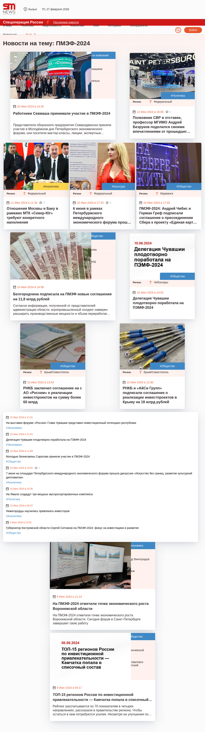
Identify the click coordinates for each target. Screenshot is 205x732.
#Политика (178, 95)
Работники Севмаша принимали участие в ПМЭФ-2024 (61, 113)
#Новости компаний (95, 55)
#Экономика (14, 427)
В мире (7, 25)
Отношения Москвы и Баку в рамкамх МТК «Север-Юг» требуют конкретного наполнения (32, 215)
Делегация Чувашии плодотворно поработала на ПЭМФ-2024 (158, 303)
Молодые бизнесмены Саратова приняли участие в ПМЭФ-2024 (48, 456)
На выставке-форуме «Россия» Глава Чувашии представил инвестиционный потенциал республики (71, 422)
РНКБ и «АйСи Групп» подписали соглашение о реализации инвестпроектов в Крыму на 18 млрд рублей (150, 395)
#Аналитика (51, 186)
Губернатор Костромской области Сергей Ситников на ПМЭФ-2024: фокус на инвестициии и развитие (72, 528)
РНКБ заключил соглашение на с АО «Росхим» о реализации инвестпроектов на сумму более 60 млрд (52, 395)
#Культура (118, 186)
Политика (27, 25)
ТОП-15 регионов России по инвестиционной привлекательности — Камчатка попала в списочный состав (101, 697)
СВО (96, 25)
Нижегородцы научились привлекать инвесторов (37, 511)
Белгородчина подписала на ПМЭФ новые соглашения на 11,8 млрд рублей (62, 296)
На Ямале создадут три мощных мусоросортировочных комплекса (49, 494)
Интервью (114, 25)
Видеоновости (52, 25)
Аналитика (77, 25)
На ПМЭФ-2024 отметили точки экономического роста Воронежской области (101, 606)
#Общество (183, 186)
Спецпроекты (139, 25)
